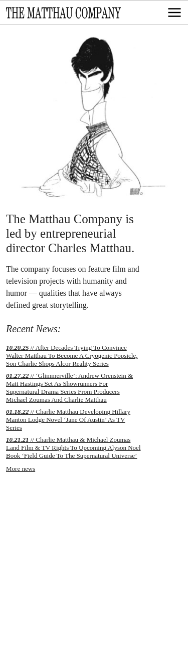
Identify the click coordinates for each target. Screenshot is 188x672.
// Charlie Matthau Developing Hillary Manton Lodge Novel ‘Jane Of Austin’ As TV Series (68, 419)
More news (20, 468)
